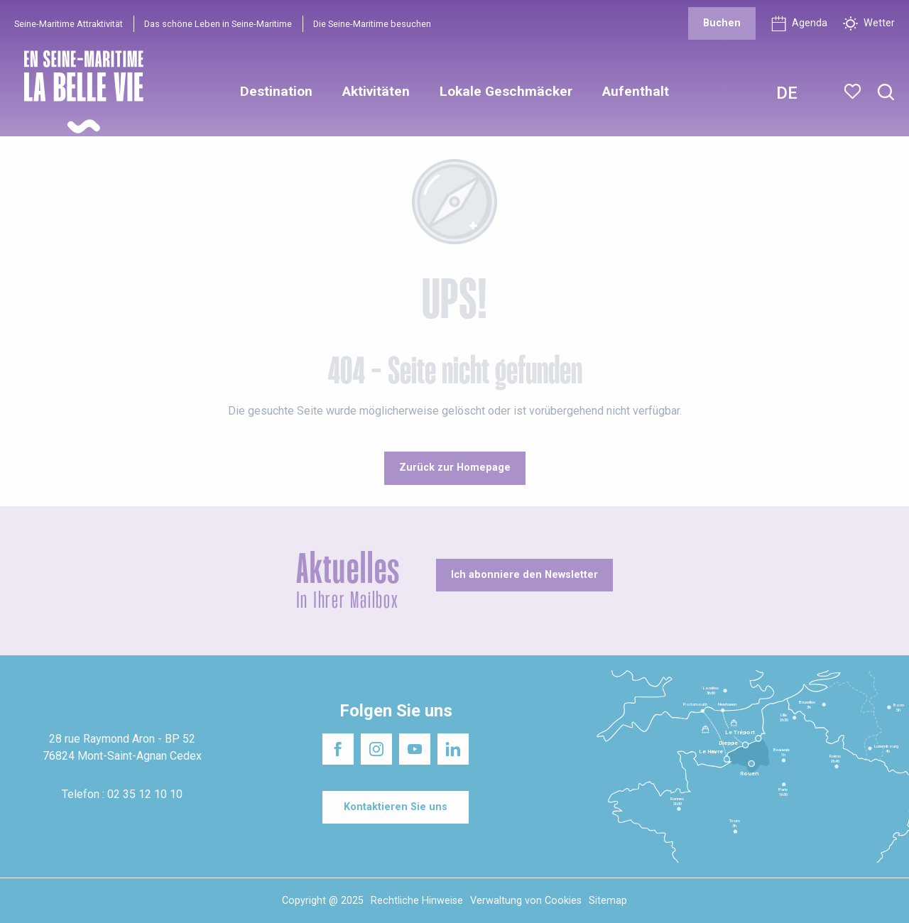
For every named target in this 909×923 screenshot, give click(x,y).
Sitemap (608, 901)
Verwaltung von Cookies (526, 901)
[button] (886, 93)
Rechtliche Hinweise (417, 901)
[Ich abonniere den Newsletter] (524, 575)
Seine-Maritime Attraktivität (68, 23)
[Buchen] (722, 23)
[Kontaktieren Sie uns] (395, 807)
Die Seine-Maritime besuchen (372, 23)
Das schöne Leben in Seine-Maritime (218, 23)
